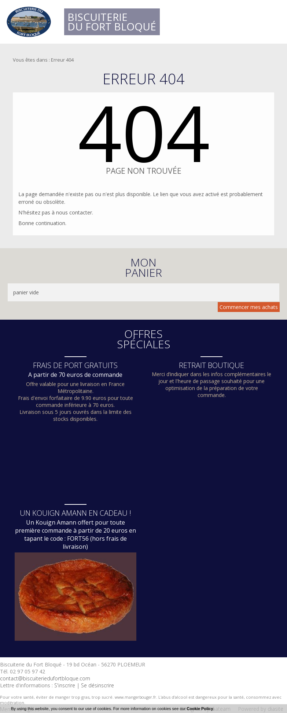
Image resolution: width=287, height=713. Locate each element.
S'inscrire (64, 685)
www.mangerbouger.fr (135, 697)
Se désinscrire (97, 685)
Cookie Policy (200, 708)
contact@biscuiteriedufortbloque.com (45, 678)
